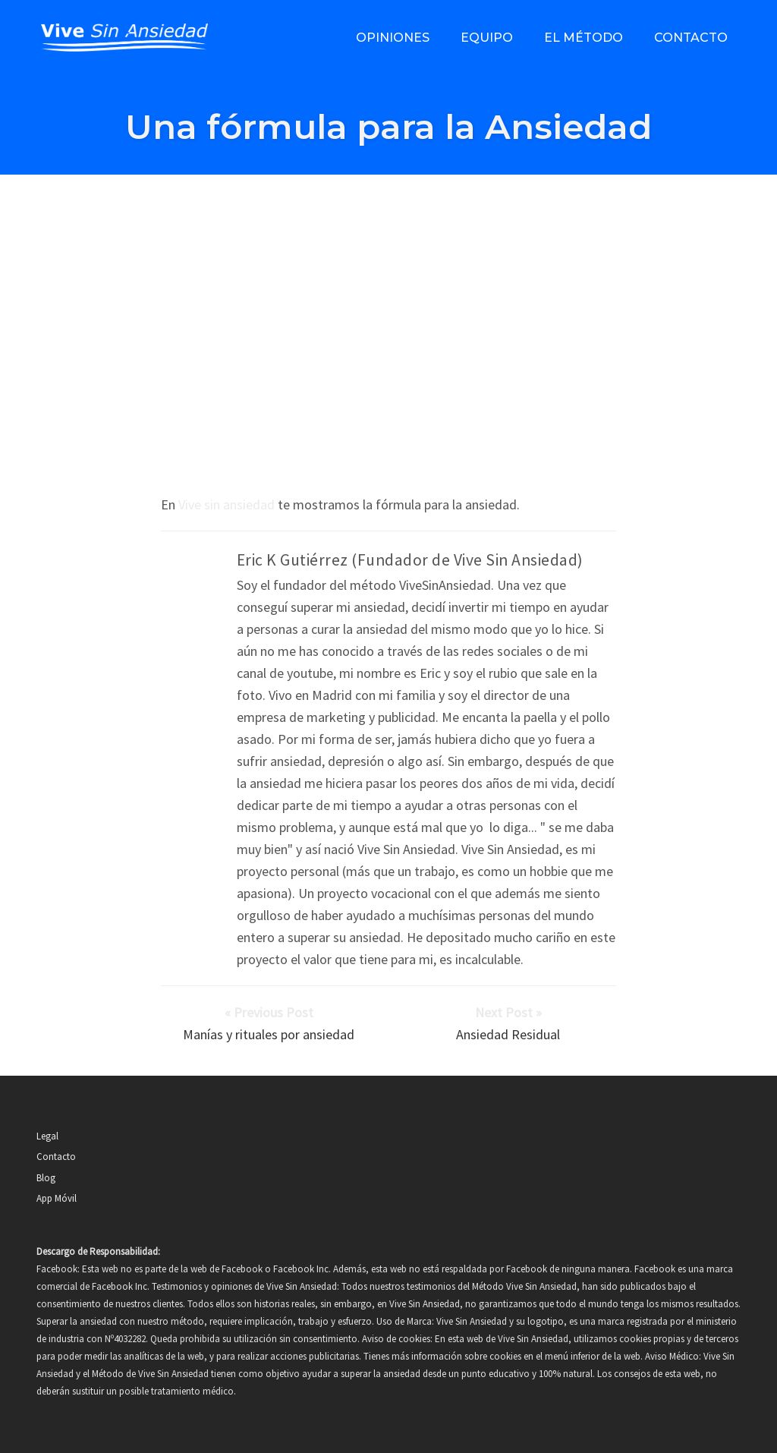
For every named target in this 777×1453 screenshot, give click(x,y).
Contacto (691, 37)
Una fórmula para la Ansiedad (388, 126)
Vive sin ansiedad (226, 504)
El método (583, 37)
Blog (45, 1177)
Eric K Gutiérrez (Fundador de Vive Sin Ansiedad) (410, 560)
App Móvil (56, 1198)
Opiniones (392, 37)
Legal (47, 1136)
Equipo (487, 37)
